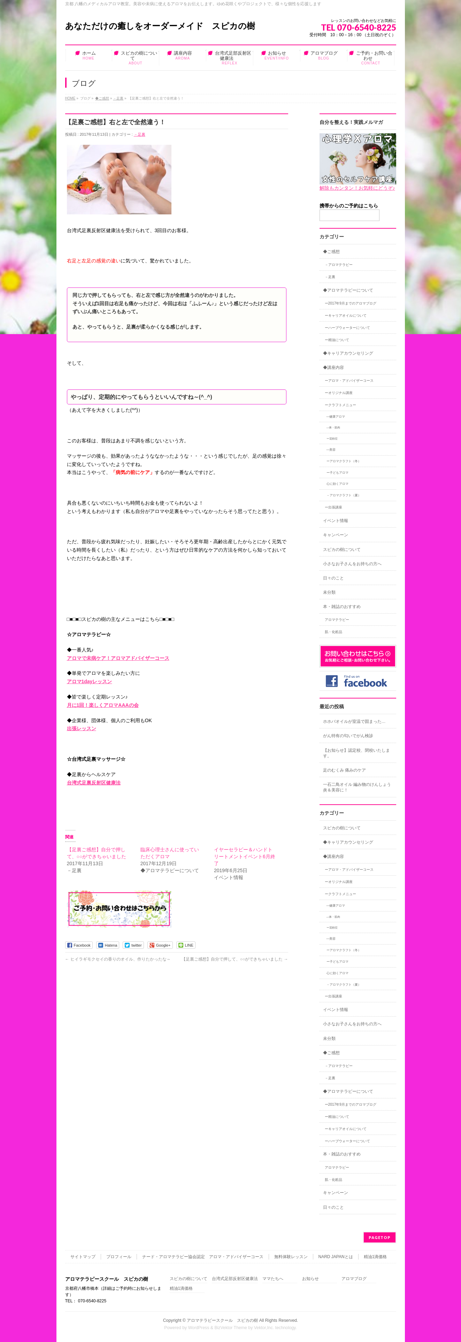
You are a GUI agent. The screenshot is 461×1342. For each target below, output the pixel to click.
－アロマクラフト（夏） (343, 495)
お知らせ (310, 1279)
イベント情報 (335, 520)
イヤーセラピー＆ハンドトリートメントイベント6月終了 (244, 856)
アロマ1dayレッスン (89, 681)
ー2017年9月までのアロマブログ (351, 303)
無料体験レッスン (291, 1256)
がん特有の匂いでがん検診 (348, 735)
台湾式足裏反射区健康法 (94, 783)
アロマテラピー (337, 620)
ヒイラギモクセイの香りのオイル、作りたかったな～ (118, 959)
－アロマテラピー (339, 265)
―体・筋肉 (333, 427)
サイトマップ (82, 1256)
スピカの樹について (342, 549)
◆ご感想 (102, 98)
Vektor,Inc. (264, 1327)
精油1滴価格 (375, 1256)
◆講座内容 (333, 367)
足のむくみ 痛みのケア (344, 770)
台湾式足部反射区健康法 (235, 1279)
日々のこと (333, 578)
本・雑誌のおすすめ (342, 606)
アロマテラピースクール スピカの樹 (222, 1320)
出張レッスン (81, 728)
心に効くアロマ (337, 484)
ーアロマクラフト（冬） (343, 461)
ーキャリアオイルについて (346, 315)
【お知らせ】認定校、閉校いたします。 (356, 753)
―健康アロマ (335, 416)
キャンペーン (335, 534)
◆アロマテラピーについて (348, 290)
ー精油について (337, 340)
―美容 (331, 449)
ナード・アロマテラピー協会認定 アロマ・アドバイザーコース (202, 1256)
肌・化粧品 (333, 632)
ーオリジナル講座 (339, 393)
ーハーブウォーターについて (347, 328)
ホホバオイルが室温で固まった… (354, 721)
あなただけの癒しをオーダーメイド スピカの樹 (160, 26)
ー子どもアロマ (337, 472)
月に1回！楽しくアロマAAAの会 (103, 705)
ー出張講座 (333, 507)
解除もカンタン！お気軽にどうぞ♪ (357, 188)
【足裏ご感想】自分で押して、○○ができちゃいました (235, 959)
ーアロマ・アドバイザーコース (349, 380)
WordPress (198, 1327)
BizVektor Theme (230, 1327)
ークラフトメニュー (340, 405)
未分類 (329, 592)
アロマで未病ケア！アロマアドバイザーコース (118, 658)
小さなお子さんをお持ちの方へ (352, 563)
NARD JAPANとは (335, 1256)
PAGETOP (380, 1237)
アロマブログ (354, 1279)
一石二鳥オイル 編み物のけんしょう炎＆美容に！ (357, 787)
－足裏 (118, 98)
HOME (70, 98)
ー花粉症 (332, 438)
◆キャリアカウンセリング (348, 353)
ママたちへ (272, 1279)
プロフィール (118, 1256)
